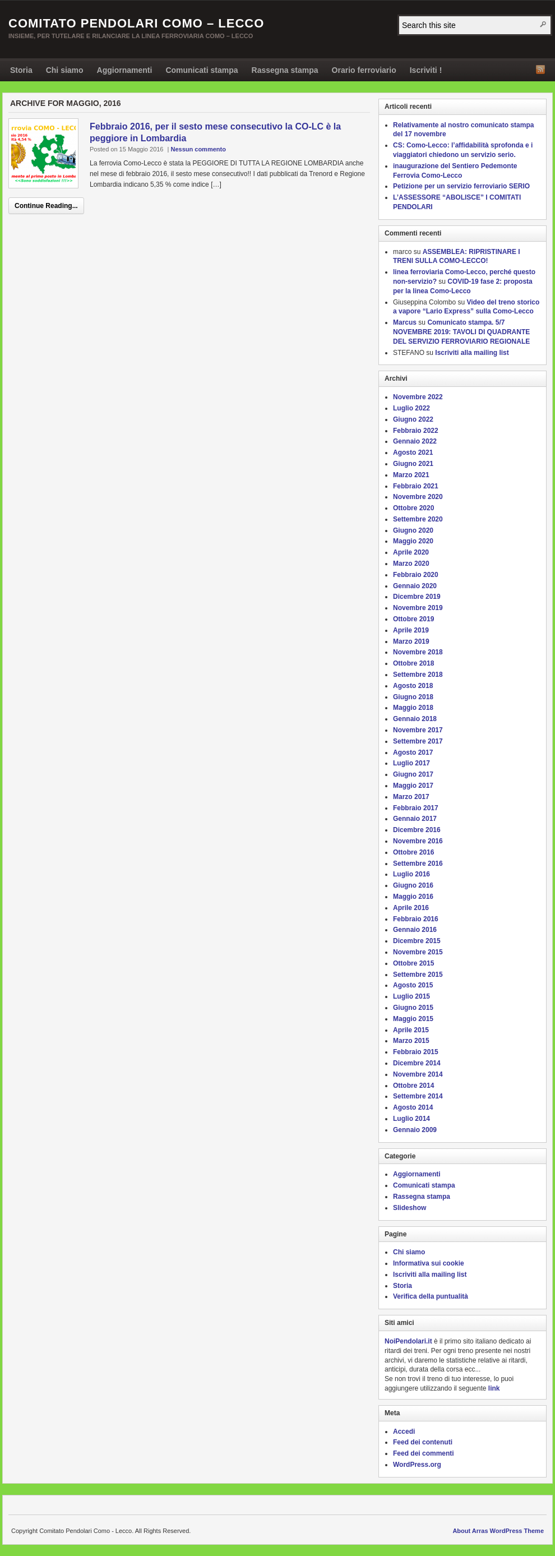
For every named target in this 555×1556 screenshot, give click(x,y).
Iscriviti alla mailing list (471, 353)
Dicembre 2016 (417, 830)
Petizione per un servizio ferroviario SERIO (461, 186)
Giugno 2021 (413, 464)
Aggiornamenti (124, 70)
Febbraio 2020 (415, 575)
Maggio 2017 (413, 785)
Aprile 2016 (411, 908)
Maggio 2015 (413, 1019)
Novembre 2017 (418, 730)
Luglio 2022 (411, 408)
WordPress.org (417, 1465)
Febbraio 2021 (415, 486)
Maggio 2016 (413, 897)
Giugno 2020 (413, 530)
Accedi (404, 1431)
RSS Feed (540, 69)
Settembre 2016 (418, 863)
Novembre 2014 (418, 1074)
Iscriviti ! (426, 70)
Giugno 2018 (413, 697)
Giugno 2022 (413, 419)
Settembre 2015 (418, 974)
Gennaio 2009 (415, 1130)
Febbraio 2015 (415, 1052)
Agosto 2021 (413, 452)
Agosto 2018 (413, 686)
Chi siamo (65, 70)
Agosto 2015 (413, 985)
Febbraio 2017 (415, 808)
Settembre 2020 (418, 519)
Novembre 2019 (418, 608)
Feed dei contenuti (422, 1442)
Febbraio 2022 (415, 431)
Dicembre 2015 (417, 941)
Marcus (405, 322)
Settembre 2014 (418, 1096)
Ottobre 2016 (413, 852)
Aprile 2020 (411, 552)
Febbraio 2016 (415, 919)
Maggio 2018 (413, 708)
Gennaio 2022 (415, 441)
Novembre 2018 (418, 652)
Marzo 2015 (411, 1041)
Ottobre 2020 (413, 508)
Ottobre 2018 (413, 663)
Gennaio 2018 (415, 719)
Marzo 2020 (411, 563)
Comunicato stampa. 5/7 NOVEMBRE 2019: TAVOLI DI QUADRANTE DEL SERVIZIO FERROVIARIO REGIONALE (461, 331)
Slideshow (409, 1208)
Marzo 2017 (411, 797)
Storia (21, 70)
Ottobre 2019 (413, 619)
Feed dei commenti (423, 1453)
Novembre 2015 (418, 952)
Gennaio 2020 (415, 586)
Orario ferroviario (364, 70)
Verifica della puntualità (430, 1296)
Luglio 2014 (411, 1119)
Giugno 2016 (413, 885)
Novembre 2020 (418, 497)
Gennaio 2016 (415, 930)
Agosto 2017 (413, 752)
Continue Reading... (46, 206)
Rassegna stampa (285, 70)
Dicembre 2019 (417, 597)
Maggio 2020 (413, 541)
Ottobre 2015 (413, 963)
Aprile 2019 (411, 630)
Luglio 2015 (411, 996)
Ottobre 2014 (413, 1085)
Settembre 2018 (418, 674)
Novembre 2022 (418, 397)
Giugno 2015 (413, 1008)
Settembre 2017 (418, 741)
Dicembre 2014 (417, 1063)
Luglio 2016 (411, 874)
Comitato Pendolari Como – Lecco (136, 23)
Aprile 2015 (411, 1030)
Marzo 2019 (411, 641)
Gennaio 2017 (415, 819)
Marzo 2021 (411, 475)
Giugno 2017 (413, 774)
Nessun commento (197, 149)
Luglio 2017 (411, 763)
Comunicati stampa (201, 70)
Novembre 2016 (418, 841)
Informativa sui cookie (428, 1263)
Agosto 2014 (413, 1107)
